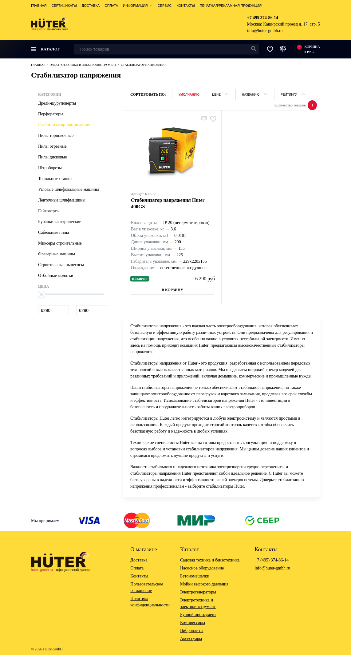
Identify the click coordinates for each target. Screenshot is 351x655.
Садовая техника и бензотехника (210, 560)
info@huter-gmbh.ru (265, 30)
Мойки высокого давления (204, 584)
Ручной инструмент (198, 614)
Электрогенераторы (198, 592)
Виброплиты (191, 630)
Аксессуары (191, 638)
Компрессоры (192, 622)
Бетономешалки (194, 576)
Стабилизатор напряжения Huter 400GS (167, 203)
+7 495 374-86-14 (262, 17)
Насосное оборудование (202, 568)
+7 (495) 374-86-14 (271, 560)
